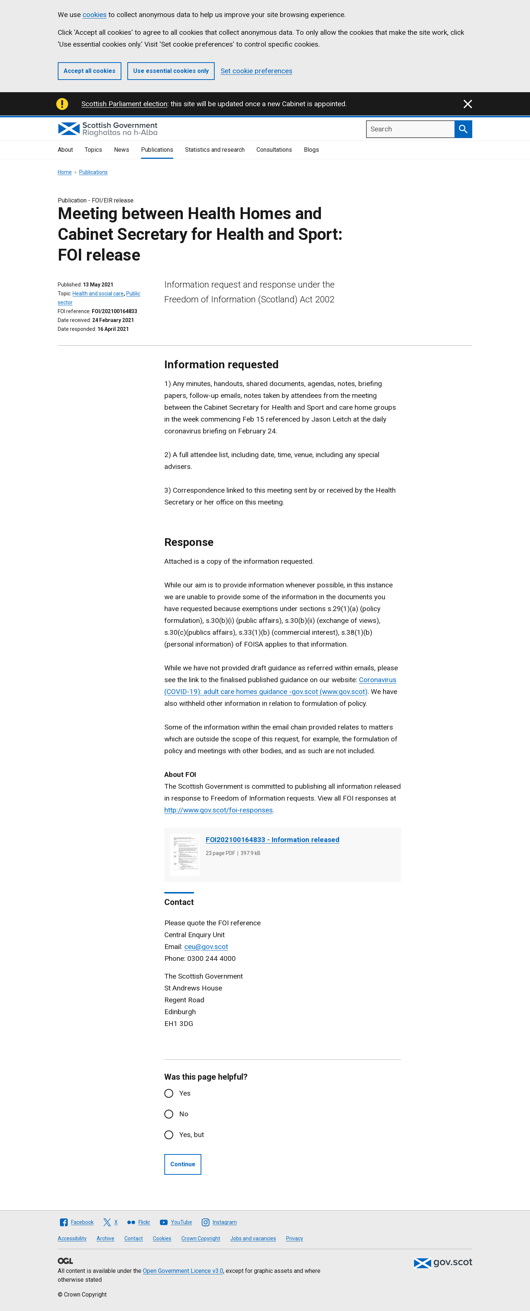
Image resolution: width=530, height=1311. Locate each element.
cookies (95, 14)
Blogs (311, 149)
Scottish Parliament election (124, 104)
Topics (93, 149)
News (121, 149)
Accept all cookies (89, 70)
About (65, 149)
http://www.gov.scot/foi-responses (218, 810)
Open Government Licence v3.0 (183, 1270)
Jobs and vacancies (253, 1238)
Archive (105, 1238)
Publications (157, 149)
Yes (185, 1093)
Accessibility (72, 1238)
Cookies (162, 1238)
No (183, 1114)
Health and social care (98, 293)
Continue (182, 1164)
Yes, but (191, 1134)
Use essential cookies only (171, 70)
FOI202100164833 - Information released (272, 839)
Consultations (274, 149)
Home (65, 172)
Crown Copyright (200, 1238)
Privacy (294, 1238)
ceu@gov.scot (206, 946)
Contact (133, 1238)
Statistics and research (215, 149)
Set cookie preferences (256, 71)
